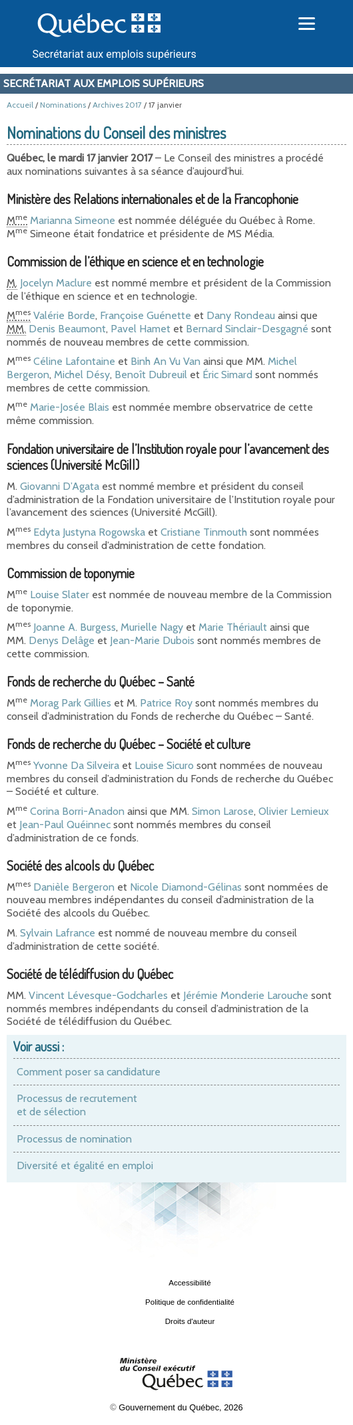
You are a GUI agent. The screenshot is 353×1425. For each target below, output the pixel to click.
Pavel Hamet (141, 328)
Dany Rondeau (240, 315)
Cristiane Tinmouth (204, 532)
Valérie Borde (64, 315)
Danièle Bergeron (74, 887)
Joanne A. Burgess (74, 627)
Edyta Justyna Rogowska (89, 532)
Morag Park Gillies (70, 703)
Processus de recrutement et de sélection (77, 1105)
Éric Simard (227, 374)
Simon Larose (223, 811)
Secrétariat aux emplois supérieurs (114, 54)
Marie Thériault (232, 627)
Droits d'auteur (190, 1321)
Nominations (63, 105)
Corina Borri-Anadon (77, 811)
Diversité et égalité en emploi (85, 1165)
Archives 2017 (117, 105)
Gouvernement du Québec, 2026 (180, 1407)
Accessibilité (189, 1283)
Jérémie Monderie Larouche (245, 995)
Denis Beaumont (67, 328)
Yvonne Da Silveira (76, 765)
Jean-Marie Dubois (152, 640)
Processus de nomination (74, 1139)
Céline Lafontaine (74, 361)
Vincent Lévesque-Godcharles (98, 995)
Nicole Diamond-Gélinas (186, 887)
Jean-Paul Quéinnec (65, 824)
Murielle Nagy (152, 627)
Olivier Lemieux (293, 811)
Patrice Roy (166, 703)
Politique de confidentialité (189, 1302)
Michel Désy (82, 374)
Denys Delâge (62, 640)
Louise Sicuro (164, 765)
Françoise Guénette (145, 315)
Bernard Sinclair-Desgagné (247, 328)
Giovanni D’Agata (59, 486)
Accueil (20, 105)
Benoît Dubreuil (151, 374)
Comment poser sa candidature (89, 1071)
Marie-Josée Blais (69, 407)
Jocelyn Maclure (56, 282)
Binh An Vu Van (165, 361)
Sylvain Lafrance (57, 933)
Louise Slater (59, 594)
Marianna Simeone (72, 220)
